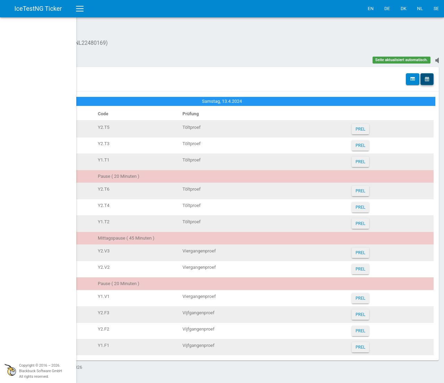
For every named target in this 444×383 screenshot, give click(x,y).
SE (436, 8)
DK (404, 8)
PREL (376, 125)
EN (371, 8)
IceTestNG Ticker (38, 8)
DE (387, 8)
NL (420, 8)
